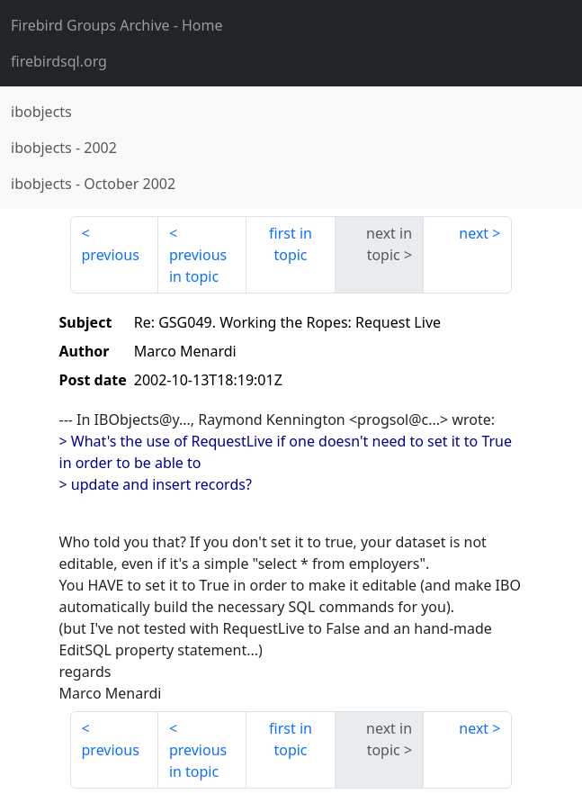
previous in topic (198, 265)
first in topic (290, 244)
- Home (117, 25)
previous (110, 255)
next (473, 233)
